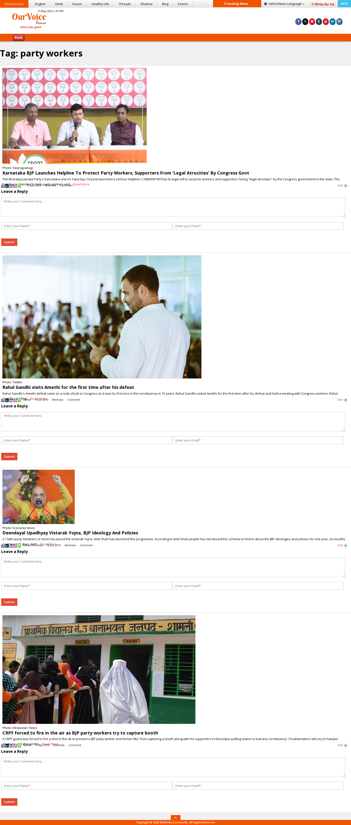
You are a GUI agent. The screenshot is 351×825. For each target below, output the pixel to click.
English (40, 4)
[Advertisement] (175, 20)
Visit (343, 186)
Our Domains (14, 4)
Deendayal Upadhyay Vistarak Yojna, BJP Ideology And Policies (70, 533)
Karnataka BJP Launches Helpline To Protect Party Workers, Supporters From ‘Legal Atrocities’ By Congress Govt (125, 173)
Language (284, 3)
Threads (125, 4)
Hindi (59, 4)
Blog (165, 4)
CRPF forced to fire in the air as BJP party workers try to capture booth (80, 733)
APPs (344, 3)
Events (183, 4)
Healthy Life (100, 4)
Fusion (77, 4)
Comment (66, 185)
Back (18, 37)
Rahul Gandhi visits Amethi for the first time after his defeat (68, 387)
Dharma (146, 4)
